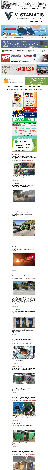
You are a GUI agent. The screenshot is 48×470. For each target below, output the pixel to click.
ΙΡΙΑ (24, 160)
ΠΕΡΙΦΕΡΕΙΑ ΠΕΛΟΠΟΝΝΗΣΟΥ (38, 89)
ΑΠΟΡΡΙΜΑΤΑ (25, 454)
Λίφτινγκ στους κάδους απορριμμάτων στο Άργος (23, 425)
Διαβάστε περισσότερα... (15, 205)
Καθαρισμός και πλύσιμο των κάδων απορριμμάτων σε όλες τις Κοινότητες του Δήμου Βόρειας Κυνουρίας (24, 214)
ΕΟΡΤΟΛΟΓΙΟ (21, 86)
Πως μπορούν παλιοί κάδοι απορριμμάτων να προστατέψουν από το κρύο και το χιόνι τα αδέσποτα (22, 341)
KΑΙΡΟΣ (34, 86)
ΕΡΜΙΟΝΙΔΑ (21, 89)
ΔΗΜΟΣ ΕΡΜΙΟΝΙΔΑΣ (26, 249)
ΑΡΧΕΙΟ (30, 86)
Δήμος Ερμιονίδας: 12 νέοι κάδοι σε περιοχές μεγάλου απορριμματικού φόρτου (22, 186)
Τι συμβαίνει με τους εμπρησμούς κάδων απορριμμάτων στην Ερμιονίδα (21, 247)
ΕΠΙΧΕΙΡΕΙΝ (16, 89)
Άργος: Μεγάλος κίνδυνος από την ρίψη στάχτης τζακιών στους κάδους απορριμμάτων (23, 398)
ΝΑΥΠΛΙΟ (30, 89)
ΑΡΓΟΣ (25, 400)
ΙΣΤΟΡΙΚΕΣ (26, 89)
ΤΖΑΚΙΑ (35, 400)
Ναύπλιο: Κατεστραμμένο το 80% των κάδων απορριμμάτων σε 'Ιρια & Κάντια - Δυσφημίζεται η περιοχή (24, 157)
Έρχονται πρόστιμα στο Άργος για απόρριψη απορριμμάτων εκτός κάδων (22, 452)
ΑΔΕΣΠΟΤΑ (25, 343)
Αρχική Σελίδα (10, 86)
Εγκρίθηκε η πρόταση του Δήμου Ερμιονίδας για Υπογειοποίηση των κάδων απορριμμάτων (23, 369)
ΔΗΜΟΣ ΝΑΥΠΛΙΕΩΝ (10, 89)
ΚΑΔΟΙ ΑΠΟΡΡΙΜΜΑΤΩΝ (28, 160)
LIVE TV (26, 86)
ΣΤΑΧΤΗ (33, 400)
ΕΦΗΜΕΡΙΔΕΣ (16, 86)
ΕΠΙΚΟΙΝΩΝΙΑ (39, 86)
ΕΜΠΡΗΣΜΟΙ (30, 249)
